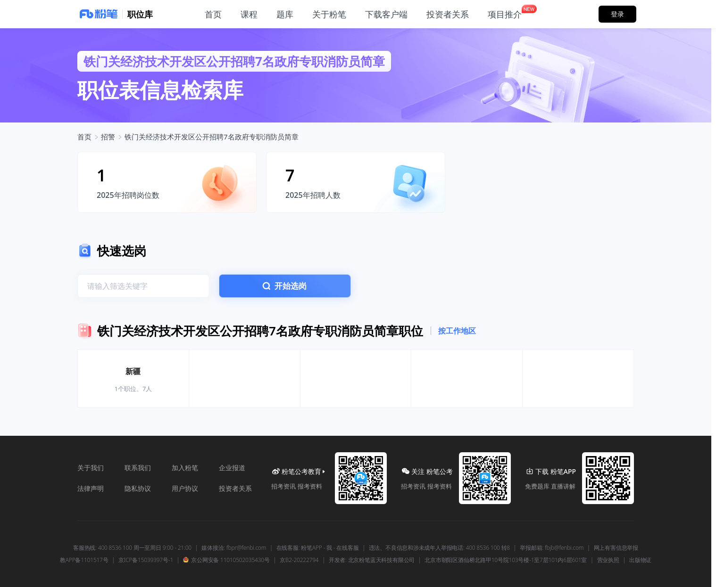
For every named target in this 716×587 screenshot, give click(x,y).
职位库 (140, 14)
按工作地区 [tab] (457, 330)
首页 (84, 136)
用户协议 (185, 488)
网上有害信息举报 (616, 548)
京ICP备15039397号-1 (145, 560)
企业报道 (232, 467)
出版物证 (640, 560)
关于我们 (90, 467)
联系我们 (138, 467)
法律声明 (90, 488)
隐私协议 (138, 488)
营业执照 (608, 560)
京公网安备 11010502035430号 (226, 560)
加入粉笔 (185, 467)
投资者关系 (235, 488)
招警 (108, 136)
